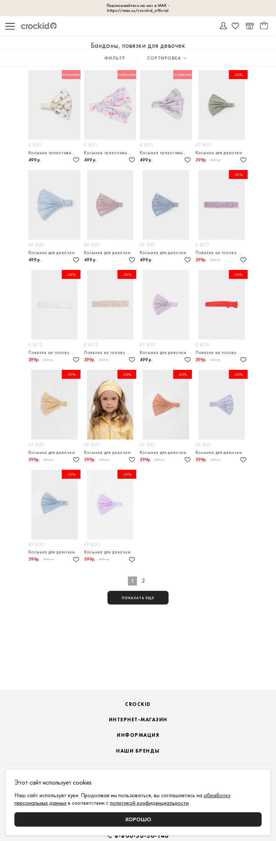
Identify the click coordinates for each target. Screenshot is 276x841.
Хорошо (138, 819)
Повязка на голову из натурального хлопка (222, 252)
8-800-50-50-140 (142, 836)
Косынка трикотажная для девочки (54, 152)
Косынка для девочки (219, 152)
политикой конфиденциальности (149, 802)
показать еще (138, 598)
